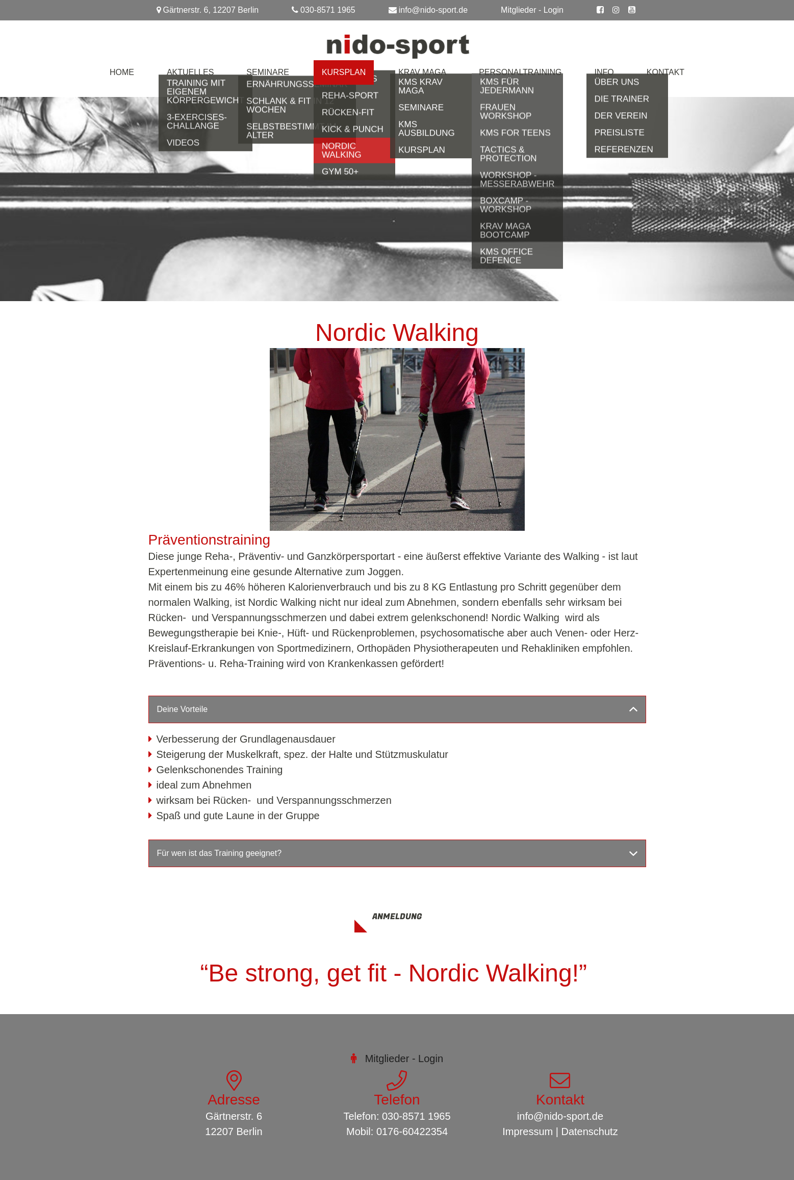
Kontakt (665, 72)
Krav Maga (422, 72)
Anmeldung (397, 917)
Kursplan (344, 72)
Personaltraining (520, 72)
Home (122, 72)
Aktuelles (190, 72)
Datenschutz (589, 1131)
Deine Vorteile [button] (182, 709)
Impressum (527, 1131)
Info (604, 72)
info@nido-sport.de (433, 10)
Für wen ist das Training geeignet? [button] (220, 853)
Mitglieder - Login (532, 10)
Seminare (267, 72)
